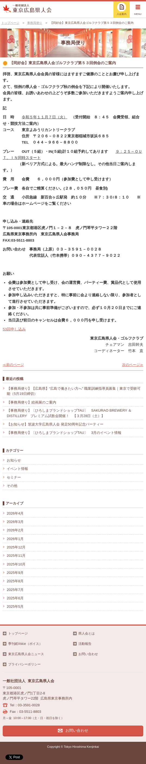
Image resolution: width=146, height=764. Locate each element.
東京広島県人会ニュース (26, 654)
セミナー (14, 477)
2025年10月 (16, 564)
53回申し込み (14, 329)
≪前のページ (13, 365)
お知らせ (14, 460)
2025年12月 (16, 547)
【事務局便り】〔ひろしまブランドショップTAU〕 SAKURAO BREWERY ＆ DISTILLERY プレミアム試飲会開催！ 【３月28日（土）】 (71, 413)
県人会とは (86, 633)
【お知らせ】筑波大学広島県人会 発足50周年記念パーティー (55, 424)
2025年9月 (15, 573)
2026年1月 (15, 539)
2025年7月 (15, 590)
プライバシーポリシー (24, 664)
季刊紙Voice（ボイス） (25, 644)
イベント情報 (17, 469)
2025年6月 (15, 598)
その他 (12, 486)
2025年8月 (15, 581)
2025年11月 (16, 556)
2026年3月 (15, 522)
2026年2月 (15, 530)
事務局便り (34, 22)
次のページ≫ (132, 365)
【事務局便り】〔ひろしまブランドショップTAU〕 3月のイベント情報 (64, 433)
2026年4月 (15, 513)
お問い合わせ (88, 654)
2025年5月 (15, 606)
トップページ (10, 22)
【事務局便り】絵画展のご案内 (31, 402)
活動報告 (84, 644)
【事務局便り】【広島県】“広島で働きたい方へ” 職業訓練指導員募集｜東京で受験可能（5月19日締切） (74, 391)
